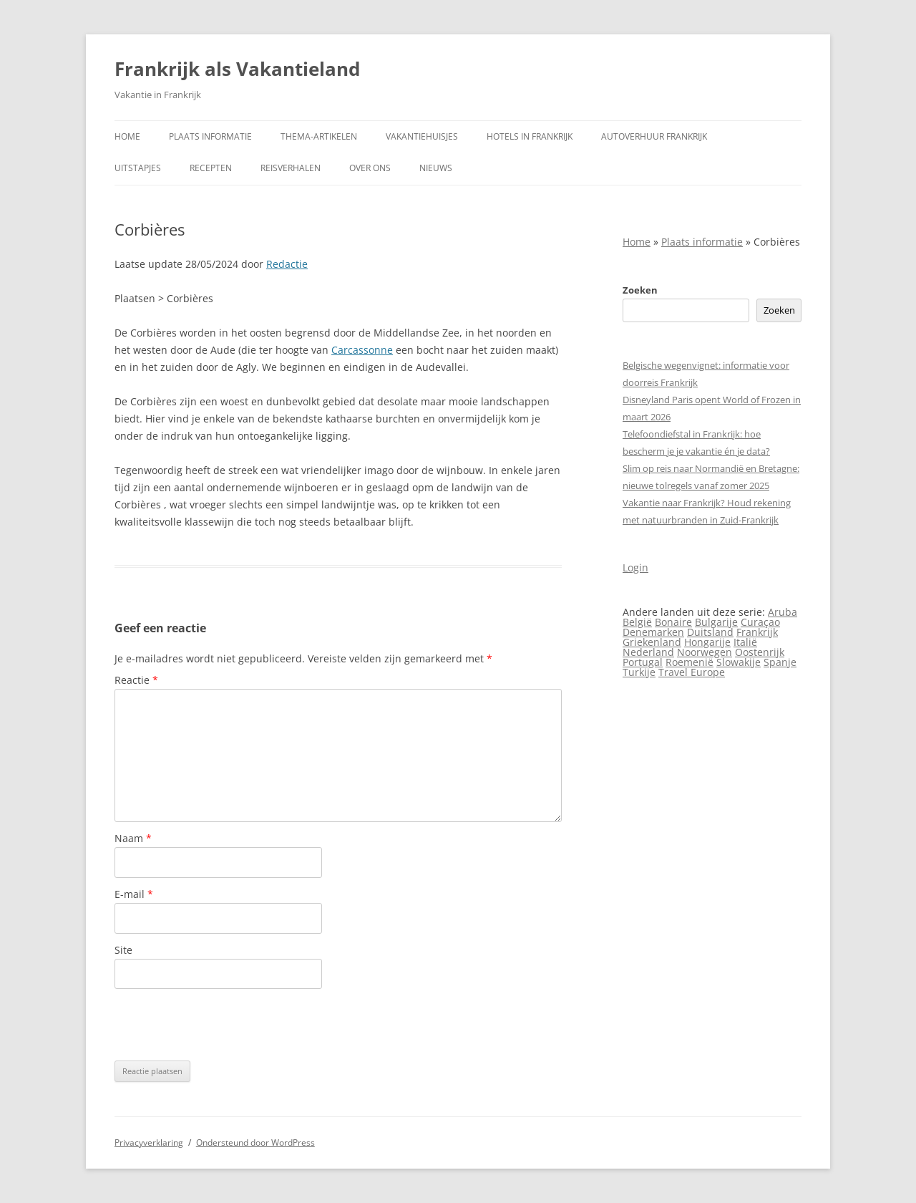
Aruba (782, 612)
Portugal (643, 662)
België (637, 622)
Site (123, 950)
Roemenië (689, 662)
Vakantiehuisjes (422, 136)
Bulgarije (716, 622)
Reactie (136, 680)
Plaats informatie (210, 136)
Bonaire (673, 622)
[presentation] (223, 1025)
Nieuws (435, 168)
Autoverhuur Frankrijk (654, 136)
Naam (133, 838)
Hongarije (707, 642)
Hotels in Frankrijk (529, 136)
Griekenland (652, 642)
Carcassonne (362, 350)
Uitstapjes (137, 168)
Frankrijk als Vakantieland (237, 69)
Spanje (780, 662)
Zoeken (640, 290)
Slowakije (738, 662)
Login (635, 567)
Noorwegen (704, 652)
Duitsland (710, 632)
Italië (745, 642)
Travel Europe (691, 672)
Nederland (648, 652)
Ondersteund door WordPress (255, 1142)
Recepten (211, 168)
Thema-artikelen (319, 136)
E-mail (133, 894)
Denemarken (653, 632)
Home (127, 136)
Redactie (287, 264)
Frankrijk (757, 632)
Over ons (370, 168)
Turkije (639, 672)
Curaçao (760, 622)
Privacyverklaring (148, 1142)
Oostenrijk (759, 652)
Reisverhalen (290, 168)
